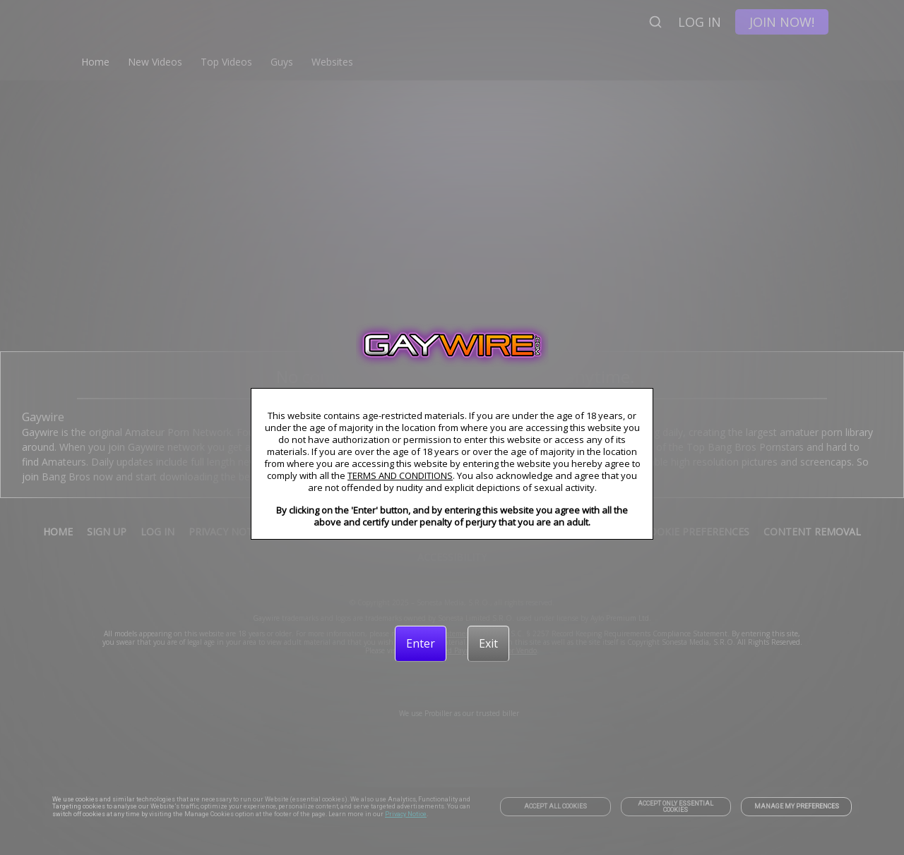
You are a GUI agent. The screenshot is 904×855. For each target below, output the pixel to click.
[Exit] (488, 643)
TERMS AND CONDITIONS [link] (400, 475)
